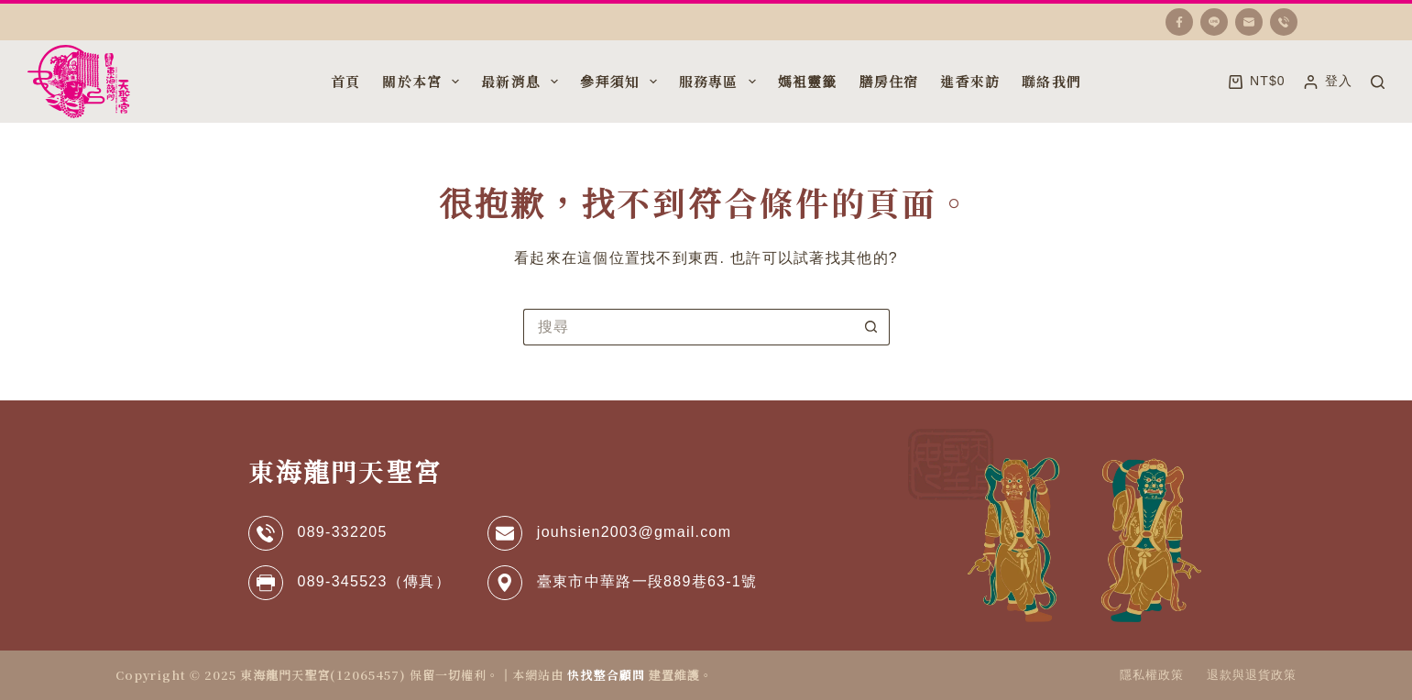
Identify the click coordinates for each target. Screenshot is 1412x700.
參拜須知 (620, 82)
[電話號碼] (1283, 22)
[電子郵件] (1249, 22)
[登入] (1328, 81)
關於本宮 (422, 82)
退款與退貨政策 (1252, 675)
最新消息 (521, 82)
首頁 (345, 81)
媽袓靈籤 (807, 81)
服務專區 (719, 82)
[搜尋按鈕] (871, 327)
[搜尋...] (688, 327)
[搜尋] (1378, 82)
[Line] (1214, 22)
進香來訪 (970, 81)
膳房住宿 (889, 81)
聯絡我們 (1051, 81)
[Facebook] (1179, 22)
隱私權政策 (1152, 675)
